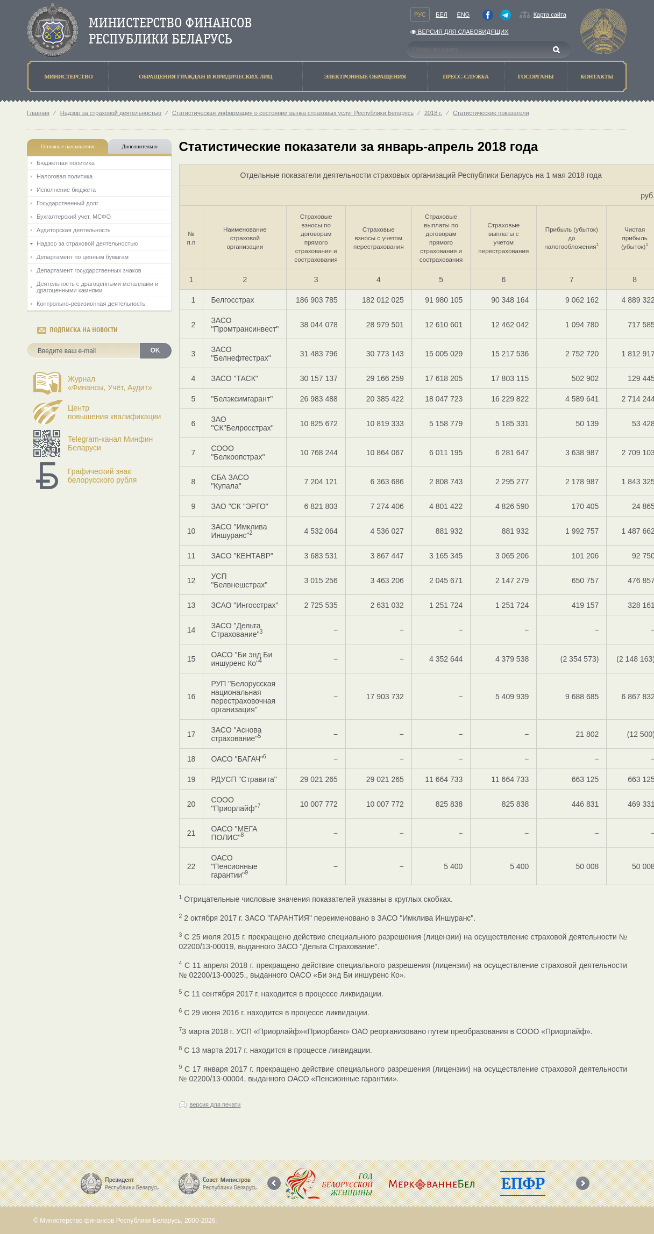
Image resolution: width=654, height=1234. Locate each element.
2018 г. (433, 113)
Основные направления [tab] (68, 146)
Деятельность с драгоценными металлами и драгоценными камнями (97, 287)
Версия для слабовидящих (459, 31)
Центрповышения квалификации (114, 412)
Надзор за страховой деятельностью (110, 113)
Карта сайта (550, 14)
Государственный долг (67, 203)
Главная (38, 113)
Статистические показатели (491, 113)
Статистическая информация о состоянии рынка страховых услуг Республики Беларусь (293, 113)
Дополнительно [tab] (139, 146)
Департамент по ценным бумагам (83, 257)
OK (155, 350)
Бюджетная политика (66, 163)
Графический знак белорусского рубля (102, 475)
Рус (420, 14)
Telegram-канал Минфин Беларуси (110, 443)
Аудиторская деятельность (74, 230)
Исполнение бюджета (66, 189)
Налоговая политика (65, 176)
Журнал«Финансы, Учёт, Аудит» (110, 383)
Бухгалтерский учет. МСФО (74, 216)
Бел (441, 14)
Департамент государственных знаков (89, 270)
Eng (463, 14)
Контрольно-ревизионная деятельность (91, 303)
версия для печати (215, 1104)
